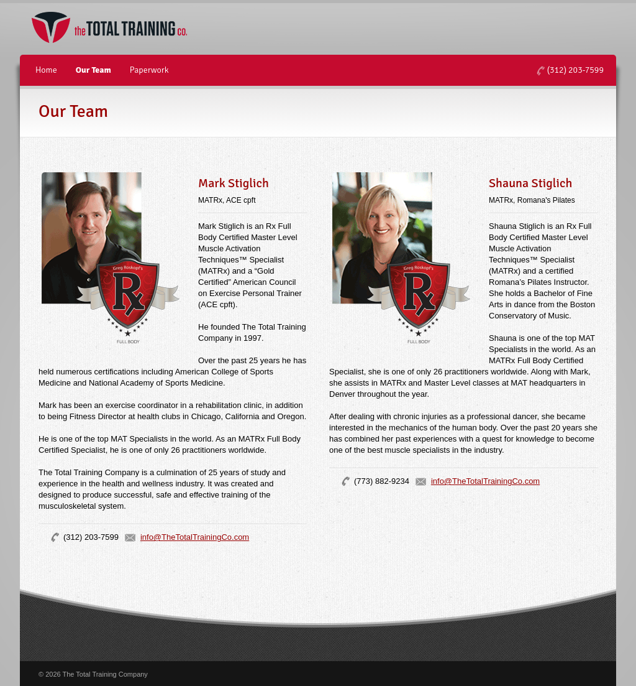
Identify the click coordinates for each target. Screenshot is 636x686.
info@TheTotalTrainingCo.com (194, 537)
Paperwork (149, 70)
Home (46, 70)
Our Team (93, 70)
